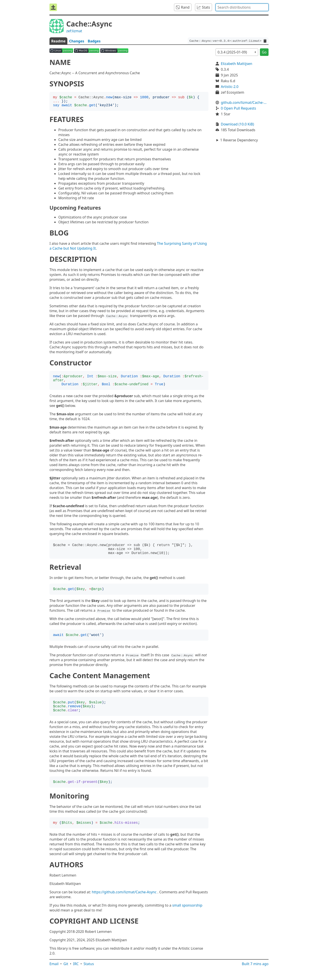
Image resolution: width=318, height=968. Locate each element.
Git (65, 963)
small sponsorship (187, 905)
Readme (58, 41)
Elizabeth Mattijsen (236, 63)
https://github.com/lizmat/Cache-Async (124, 892)
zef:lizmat (74, 30)
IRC (76, 963)
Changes (76, 41)
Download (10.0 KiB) (237, 124)
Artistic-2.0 (229, 86)
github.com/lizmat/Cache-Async (245, 102)
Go (264, 52)
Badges (94, 41)
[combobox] (242, 7)
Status (88, 963)
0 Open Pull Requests (238, 108)
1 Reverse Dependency (239, 140)
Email (54, 963)
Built (255, 963)
